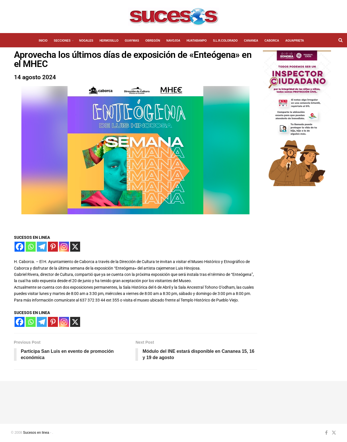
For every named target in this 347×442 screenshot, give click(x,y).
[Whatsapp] (31, 247)
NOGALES (86, 40)
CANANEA (251, 40)
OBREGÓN (152, 40)
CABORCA (272, 40)
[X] (75, 247)
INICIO (43, 40)
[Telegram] (42, 247)
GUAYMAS (132, 40)
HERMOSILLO (109, 40)
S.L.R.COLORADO (225, 40)
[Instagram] (64, 247)
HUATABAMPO (196, 40)
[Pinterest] (53, 247)
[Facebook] (20, 247)
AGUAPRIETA (294, 40)
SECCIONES (62, 40)
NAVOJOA (173, 40)
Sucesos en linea (36, 433)
